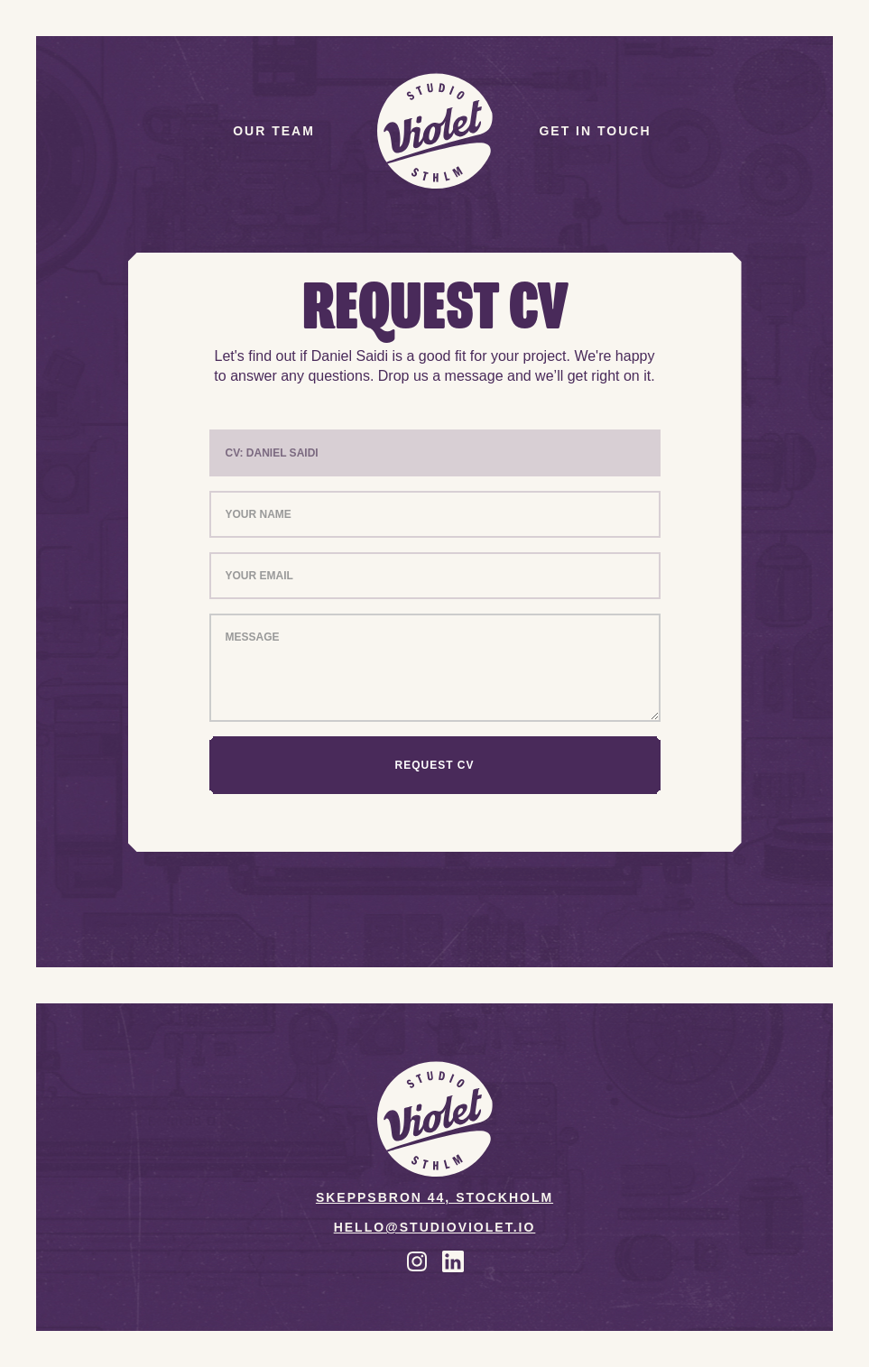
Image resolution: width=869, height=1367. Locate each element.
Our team (274, 131)
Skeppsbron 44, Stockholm (434, 1198)
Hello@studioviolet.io (435, 1227)
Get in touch (595, 131)
